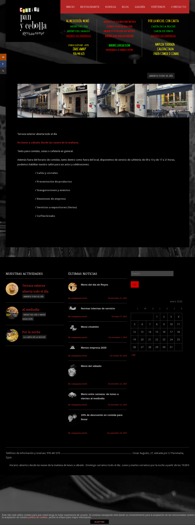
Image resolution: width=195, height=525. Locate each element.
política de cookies (37, 517)
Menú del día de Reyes (94, 284)
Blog (125, 7)
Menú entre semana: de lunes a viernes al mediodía (100, 396)
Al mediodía (30, 309)
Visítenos (158, 7)
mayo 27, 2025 (119, 316)
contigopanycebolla (77, 298)
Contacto (178, 7)
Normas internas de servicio (98, 308)
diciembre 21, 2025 (117, 298)
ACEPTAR (99, 522)
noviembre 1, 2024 (117, 337)
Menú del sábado (91, 366)
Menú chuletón (90, 326)
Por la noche (31, 332)
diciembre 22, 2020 (117, 384)
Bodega (109, 8)
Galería (140, 7)
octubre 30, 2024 (118, 356)
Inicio (70, 7)
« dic (133, 355)
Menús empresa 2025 (93, 347)
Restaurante (88, 8)
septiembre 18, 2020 (117, 433)
